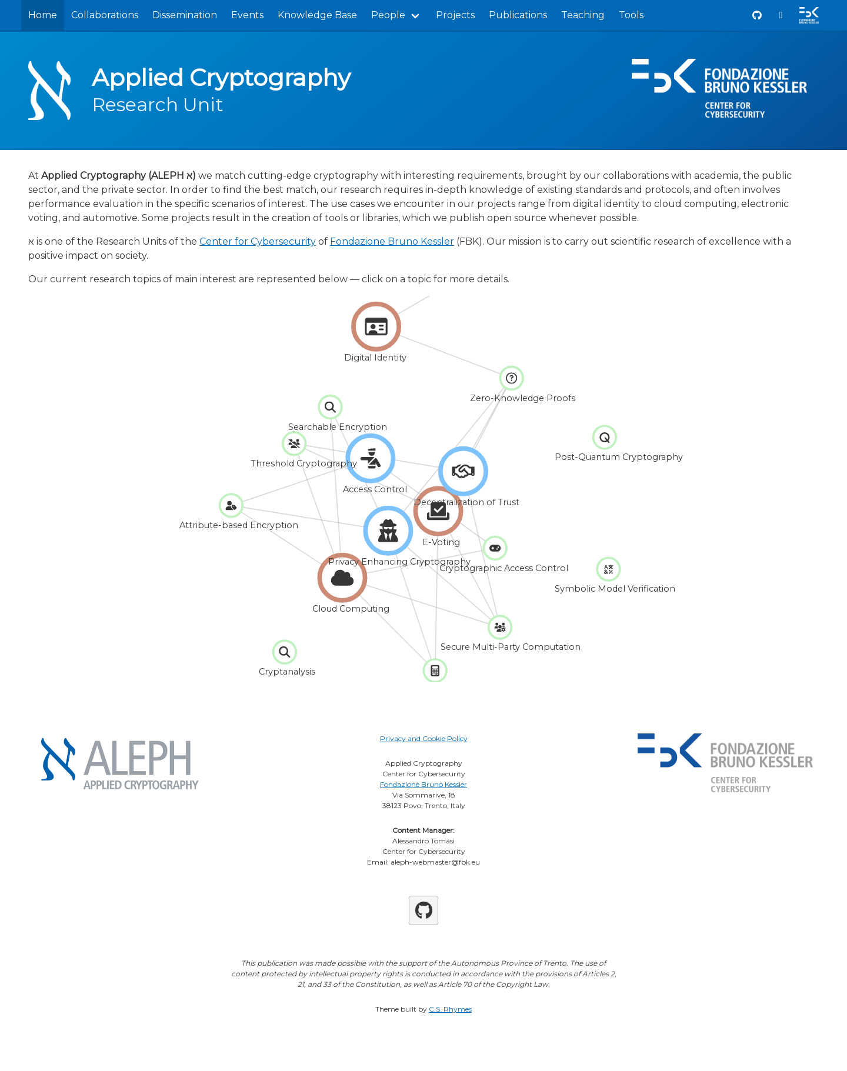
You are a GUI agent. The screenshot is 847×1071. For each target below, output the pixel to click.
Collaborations (104, 15)
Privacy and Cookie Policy (424, 738)
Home (42, 15)
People (388, 15)
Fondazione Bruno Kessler (392, 241)
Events (247, 15)
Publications (518, 15)
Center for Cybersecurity (257, 241)
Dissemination (184, 15)
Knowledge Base (317, 15)
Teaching (583, 15)
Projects (455, 15)
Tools (631, 15)
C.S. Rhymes (450, 1009)
